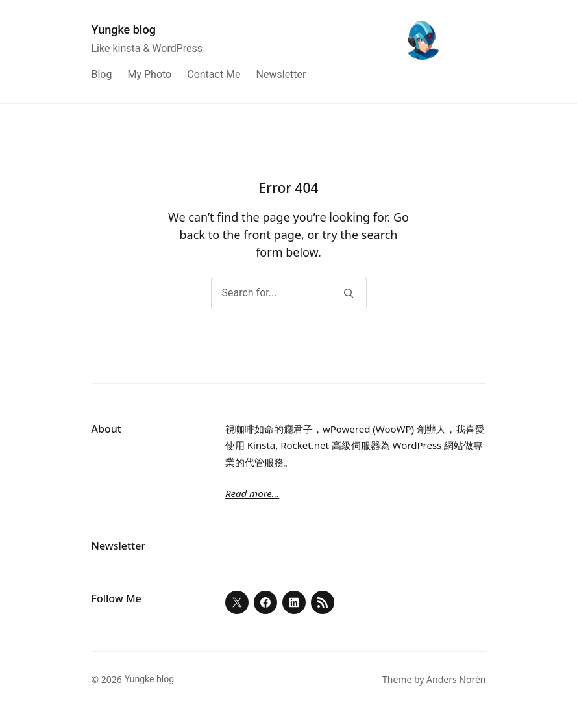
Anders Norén (455, 679)
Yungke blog (124, 29)
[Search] (349, 293)
